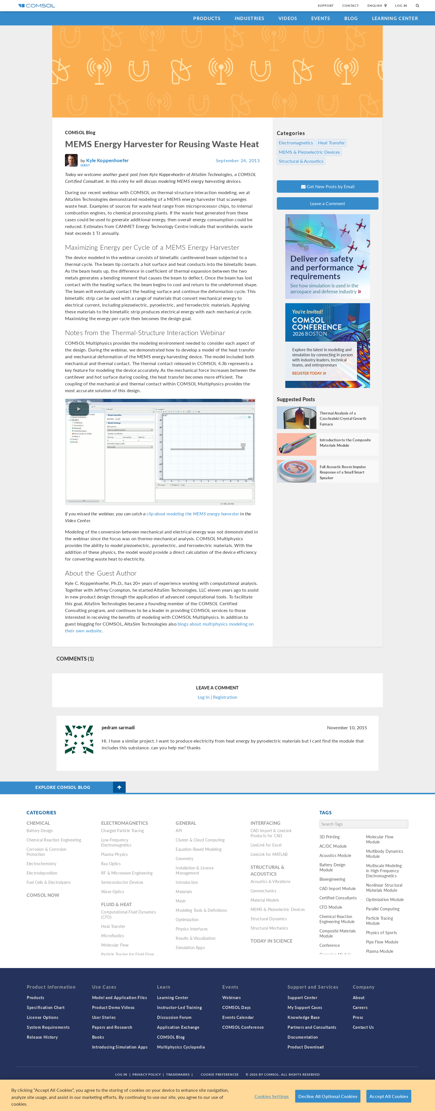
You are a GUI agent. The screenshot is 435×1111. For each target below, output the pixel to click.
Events (320, 18)
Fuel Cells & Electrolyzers (49, 882)
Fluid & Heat (116, 904)
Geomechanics (264, 890)
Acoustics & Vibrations (270, 881)
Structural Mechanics (269, 928)
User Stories (104, 1017)
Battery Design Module (332, 867)
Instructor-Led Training (179, 1007)
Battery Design (40, 830)
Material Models (265, 900)
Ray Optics (111, 863)
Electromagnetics (296, 143)
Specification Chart (45, 1007)
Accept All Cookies (388, 1096)
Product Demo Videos (113, 1007)
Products (207, 18)
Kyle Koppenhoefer (107, 160)
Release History (42, 1037)
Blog (351, 18)
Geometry (184, 858)
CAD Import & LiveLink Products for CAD (271, 833)
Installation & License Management (194, 870)
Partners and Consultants (312, 1027)
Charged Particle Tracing (122, 830)
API (179, 830)
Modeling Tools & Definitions (201, 910)
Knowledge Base (304, 1017)
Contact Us (363, 1027)
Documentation (303, 1037)
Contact (350, 5)
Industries (250, 18)
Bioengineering (332, 879)
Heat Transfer (331, 143)
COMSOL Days (236, 1007)
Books (98, 1037)
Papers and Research (112, 1027)
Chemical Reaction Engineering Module (337, 918)
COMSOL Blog (80, 132)
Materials (184, 891)
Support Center (302, 997)
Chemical (38, 823)
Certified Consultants (338, 897)
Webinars (231, 997)
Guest (85, 165)
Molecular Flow (115, 945)
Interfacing (266, 823)
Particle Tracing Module (379, 920)
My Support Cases (305, 1007)
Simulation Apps (190, 947)
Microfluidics (112, 935)
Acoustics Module (335, 855)
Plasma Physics (114, 854)
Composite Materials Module (337, 933)
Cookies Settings (272, 1096)
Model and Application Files (119, 997)
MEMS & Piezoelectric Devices (309, 152)
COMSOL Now (43, 895)
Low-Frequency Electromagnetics (116, 842)
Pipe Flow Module (382, 942)
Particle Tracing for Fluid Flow (127, 954)
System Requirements (48, 1027)
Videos (288, 18)
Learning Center (395, 18)
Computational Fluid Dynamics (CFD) (128, 914)
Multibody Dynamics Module (384, 853)
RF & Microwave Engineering (127, 873)
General (186, 823)
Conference (329, 945)
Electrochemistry (41, 863)
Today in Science (271, 941)
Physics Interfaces (192, 929)
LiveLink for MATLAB (269, 854)
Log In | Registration (217, 697)
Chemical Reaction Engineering (54, 840)
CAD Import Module (337, 888)
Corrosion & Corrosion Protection (46, 851)
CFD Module (330, 907)
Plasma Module (379, 951)
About (359, 997)
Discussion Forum (174, 1017)
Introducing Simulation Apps (120, 1047)
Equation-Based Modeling (198, 849)
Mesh (181, 901)
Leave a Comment (327, 203)
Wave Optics (112, 891)
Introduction (187, 882)
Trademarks (178, 1074)
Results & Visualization (195, 938)
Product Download (306, 1047)
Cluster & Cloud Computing (200, 840)
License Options (42, 1017)
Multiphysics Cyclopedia (181, 1047)
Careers (360, 1007)
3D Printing (329, 836)
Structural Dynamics (269, 918)
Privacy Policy (146, 1074)
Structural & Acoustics (301, 161)
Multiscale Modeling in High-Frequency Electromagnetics (384, 870)
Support (326, 5)
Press (358, 1017)
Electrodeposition (42, 873)
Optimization (187, 919)
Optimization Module (385, 899)
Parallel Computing (382, 909)
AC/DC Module (333, 846)
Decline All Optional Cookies (327, 1096)
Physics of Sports (381, 932)
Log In (401, 5)
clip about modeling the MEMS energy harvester (193, 513)
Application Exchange (178, 1027)
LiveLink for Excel (266, 845)
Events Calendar (238, 1017)
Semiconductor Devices (122, 882)
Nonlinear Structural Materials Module (384, 887)
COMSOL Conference (243, 1027)
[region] (217, 1095)
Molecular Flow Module (379, 839)
